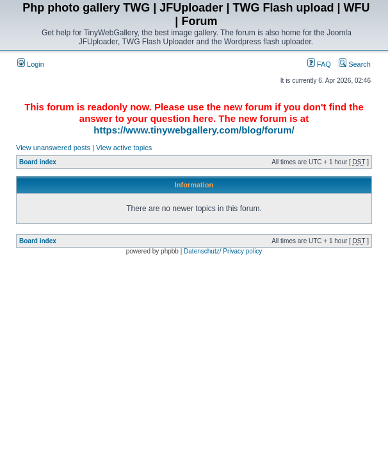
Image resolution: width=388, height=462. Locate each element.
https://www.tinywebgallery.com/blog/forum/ (193, 129)
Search (355, 64)
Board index (37, 162)
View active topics (124, 147)
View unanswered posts (53, 147)
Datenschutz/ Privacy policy (223, 251)
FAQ (319, 64)
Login (30, 64)
